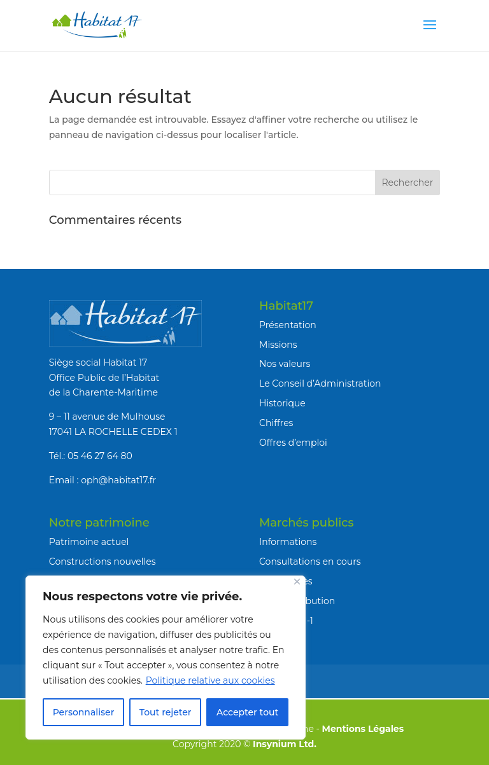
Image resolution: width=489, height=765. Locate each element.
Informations (287, 542)
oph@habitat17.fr (118, 480)
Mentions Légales (363, 728)
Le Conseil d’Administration (320, 383)
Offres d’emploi (293, 442)
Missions (278, 344)
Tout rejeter (165, 712)
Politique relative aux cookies (210, 680)
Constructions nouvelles (102, 561)
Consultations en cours (310, 561)
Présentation (287, 325)
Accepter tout (247, 712)
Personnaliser (84, 712)
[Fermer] (297, 581)
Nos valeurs (284, 363)
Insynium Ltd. (284, 744)
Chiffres (276, 423)
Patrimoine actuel (89, 542)
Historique (282, 403)
